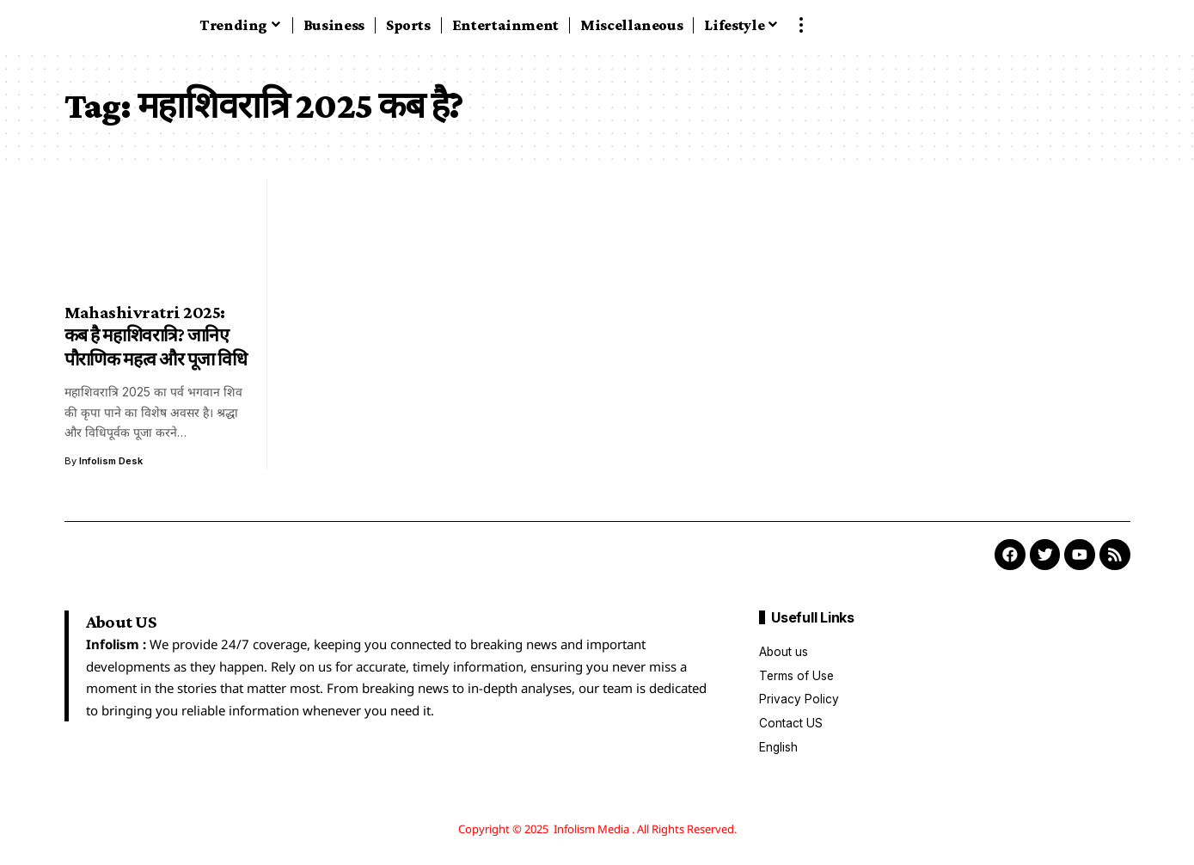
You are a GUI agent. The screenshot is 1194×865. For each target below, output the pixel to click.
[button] (801, 25)
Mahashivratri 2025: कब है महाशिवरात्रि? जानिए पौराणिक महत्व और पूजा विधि (156, 336)
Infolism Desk (111, 461)
